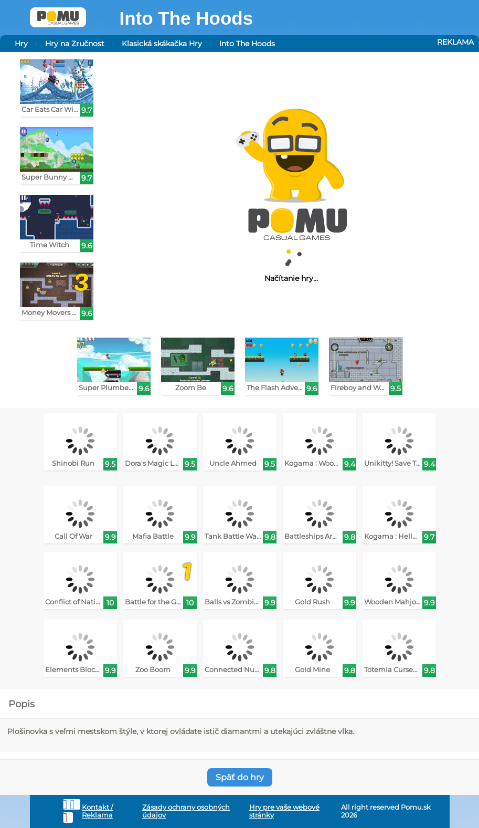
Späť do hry (240, 777)
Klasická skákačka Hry (162, 43)
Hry (21, 43)
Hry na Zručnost (74, 43)
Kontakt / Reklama (97, 811)
